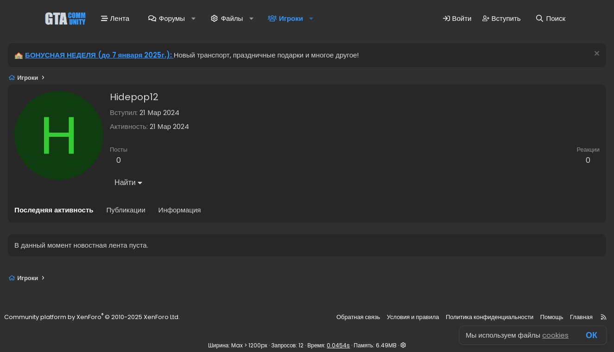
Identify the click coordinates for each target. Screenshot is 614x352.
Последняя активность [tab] (79, 212)
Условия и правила (392, 317)
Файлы (232, 20)
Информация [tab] (205, 212)
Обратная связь (340, 317)
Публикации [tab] (151, 212)
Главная (550, 317)
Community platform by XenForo (120, 317)
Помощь (522, 317)
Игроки (291, 20)
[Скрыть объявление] (570, 57)
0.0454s (338, 345)
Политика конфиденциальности (464, 317)
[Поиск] (550, 20)
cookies (555, 335)
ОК (591, 335)
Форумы (171, 20)
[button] (193, 20)
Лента (115, 20)
